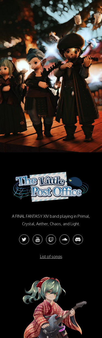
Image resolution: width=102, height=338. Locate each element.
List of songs (51, 256)
